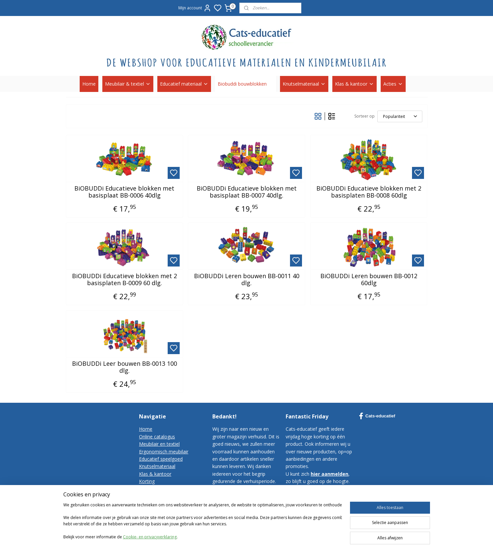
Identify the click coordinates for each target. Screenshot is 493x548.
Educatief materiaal (184, 84)
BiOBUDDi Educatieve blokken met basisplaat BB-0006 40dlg (124, 192)
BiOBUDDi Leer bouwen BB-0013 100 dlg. (124, 367)
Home (89, 84)
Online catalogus (157, 436)
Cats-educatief (377, 416)
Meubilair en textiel (159, 444)
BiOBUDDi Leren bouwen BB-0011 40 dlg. (246, 280)
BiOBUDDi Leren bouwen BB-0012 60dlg (368, 280)
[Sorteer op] (399, 116)
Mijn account (194, 8)
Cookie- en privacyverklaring (150, 542)
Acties (393, 84)
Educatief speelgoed (161, 459)
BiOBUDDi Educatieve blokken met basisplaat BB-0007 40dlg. (246, 192)
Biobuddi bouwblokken (245, 84)
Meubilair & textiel (128, 84)
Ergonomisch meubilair (163, 451)
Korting (147, 481)
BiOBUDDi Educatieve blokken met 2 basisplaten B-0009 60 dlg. (124, 280)
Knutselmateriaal (304, 84)
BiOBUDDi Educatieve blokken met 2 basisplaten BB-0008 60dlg (368, 192)
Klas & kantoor (354, 84)
